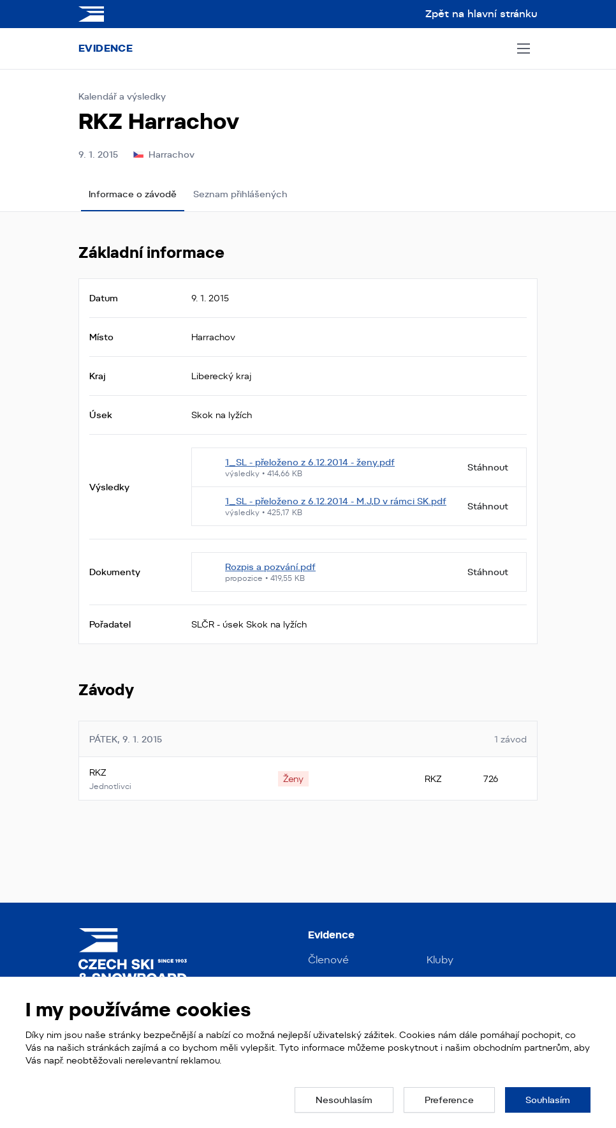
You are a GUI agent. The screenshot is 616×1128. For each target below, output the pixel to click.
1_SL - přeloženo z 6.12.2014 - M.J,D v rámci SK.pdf (335, 501)
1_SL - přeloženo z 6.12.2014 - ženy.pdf (310, 462)
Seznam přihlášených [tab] (240, 194)
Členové (328, 960)
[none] (293, 778)
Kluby (440, 960)
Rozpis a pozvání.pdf (270, 567)
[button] (344, 1100)
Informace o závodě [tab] (133, 194)
